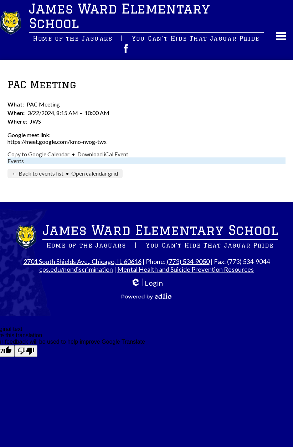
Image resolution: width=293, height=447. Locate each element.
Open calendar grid (94, 173)
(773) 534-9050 (188, 261)
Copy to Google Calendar (38, 154)
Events (15, 160)
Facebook (126, 48)
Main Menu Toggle (281, 36)
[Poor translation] (26, 351)
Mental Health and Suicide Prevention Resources (185, 269)
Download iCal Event (102, 154)
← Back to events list (37, 173)
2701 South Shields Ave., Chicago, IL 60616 (83, 261)
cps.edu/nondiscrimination (76, 269)
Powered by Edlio (146, 296)
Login (146, 283)
